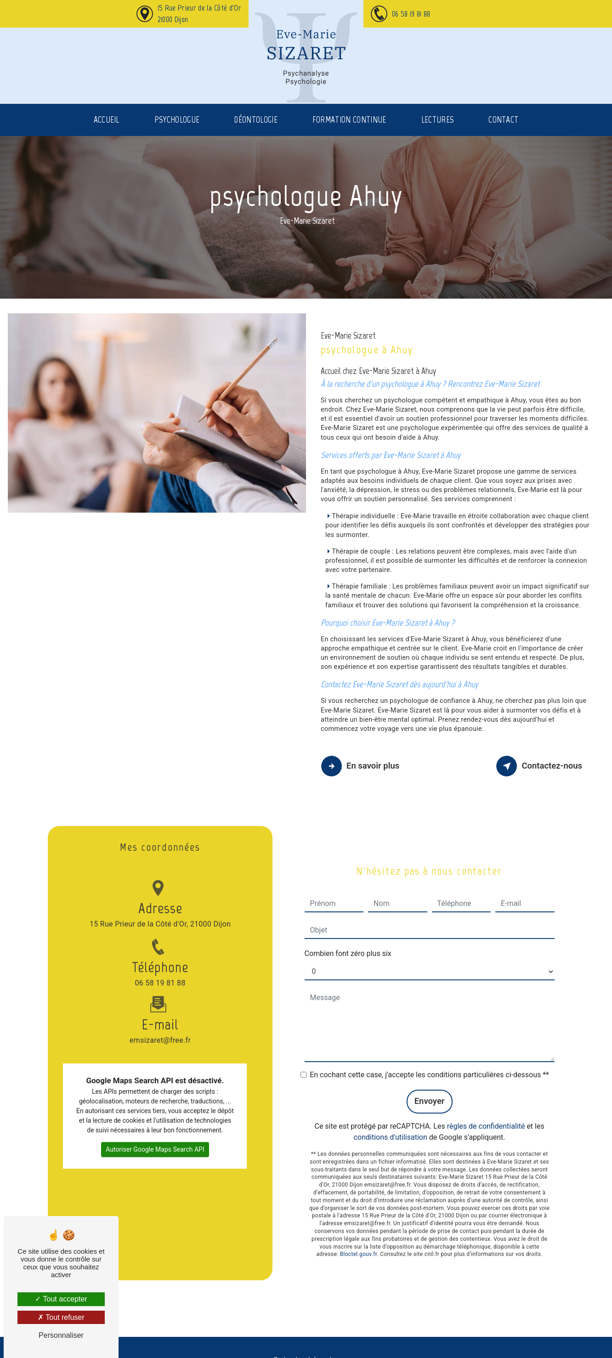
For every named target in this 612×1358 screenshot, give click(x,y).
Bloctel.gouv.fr (358, 1239)
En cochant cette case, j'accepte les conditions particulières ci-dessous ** (429, 1059)
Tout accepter (61, 1299)
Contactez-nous (539, 766)
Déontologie (256, 130)
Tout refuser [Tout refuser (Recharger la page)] (61, 1317)
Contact (503, 130)
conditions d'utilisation (390, 1121)
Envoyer (429, 1086)
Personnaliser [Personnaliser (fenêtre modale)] (61, 1335)
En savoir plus (363, 766)
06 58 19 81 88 (411, 14)
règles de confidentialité (486, 1110)
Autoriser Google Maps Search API (155, 1133)
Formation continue (349, 130)
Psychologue (177, 130)
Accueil (106, 130)
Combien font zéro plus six (348, 938)
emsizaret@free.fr (160, 1009)
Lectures (437, 130)
